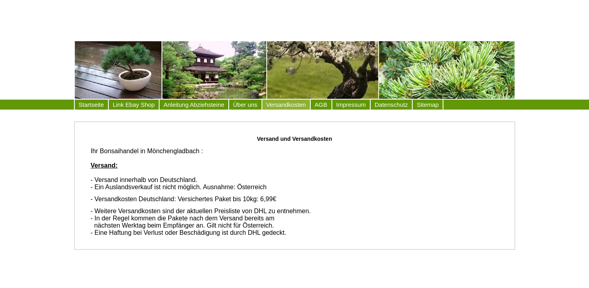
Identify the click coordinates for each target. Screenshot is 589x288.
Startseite (91, 104)
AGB (321, 104)
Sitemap (428, 104)
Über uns (245, 104)
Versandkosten (286, 104)
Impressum (351, 104)
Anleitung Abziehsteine (194, 104)
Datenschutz (391, 104)
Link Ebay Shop (134, 104)
